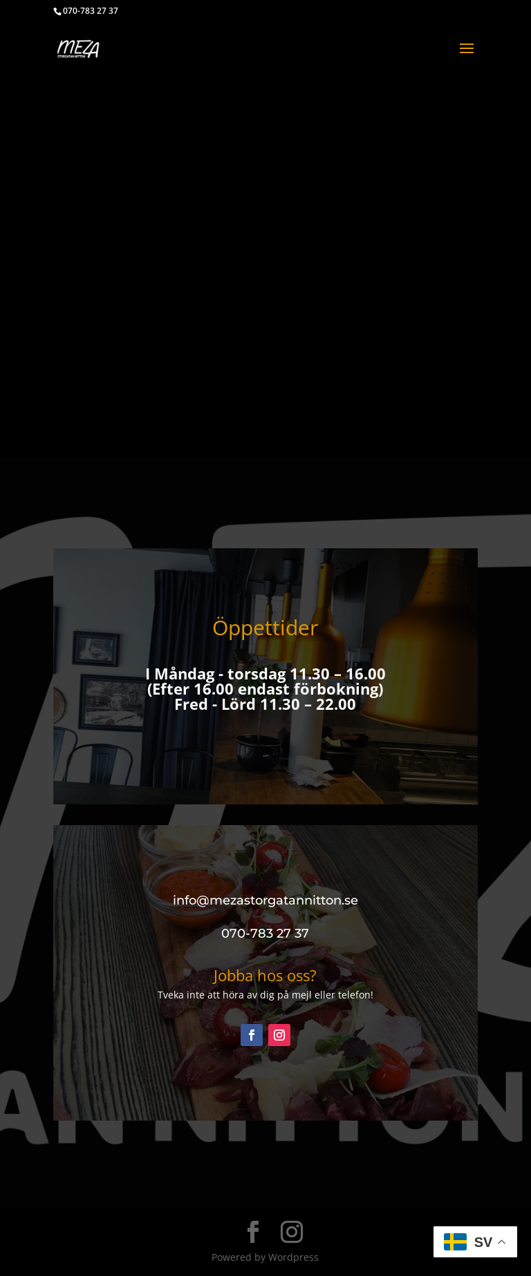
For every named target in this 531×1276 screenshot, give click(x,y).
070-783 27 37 (90, 11)
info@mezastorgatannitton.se (265, 900)
